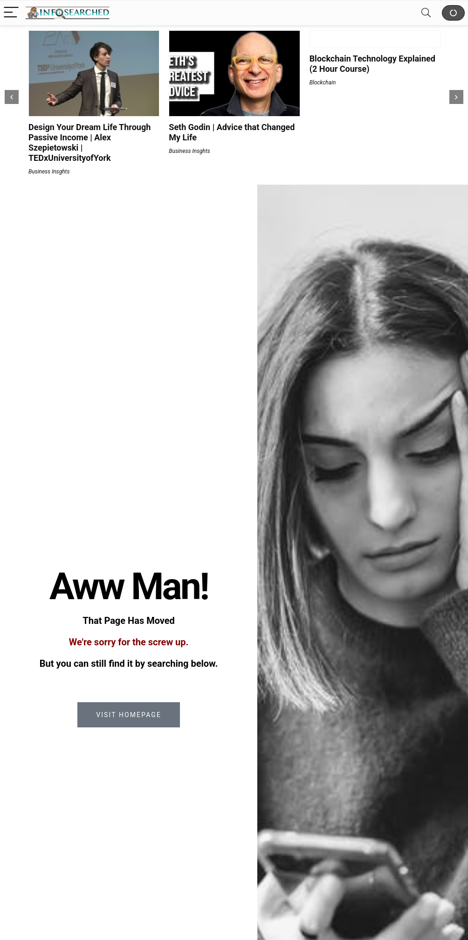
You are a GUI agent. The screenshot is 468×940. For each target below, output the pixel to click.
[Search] (426, 12)
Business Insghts (48, 171)
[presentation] (12, 97)
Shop (453, 12)
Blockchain (323, 82)
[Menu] (11, 12)
